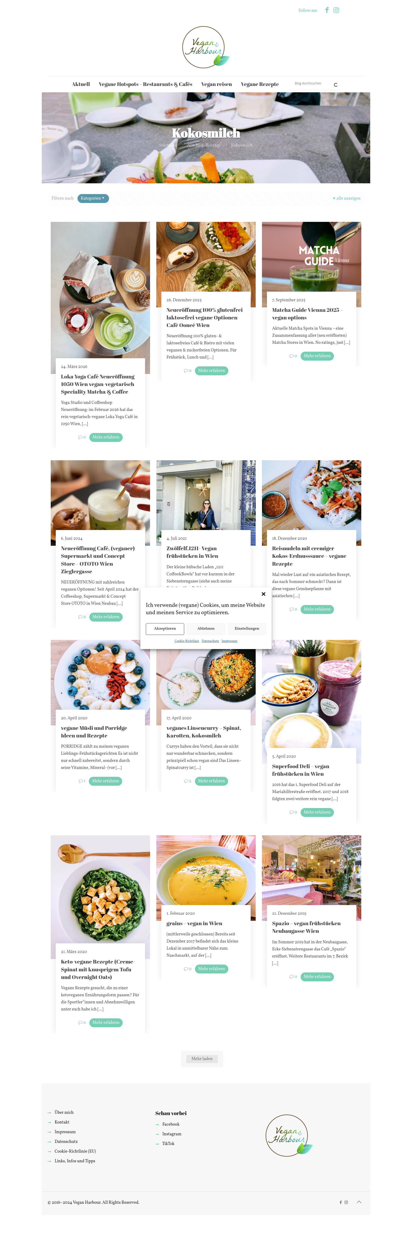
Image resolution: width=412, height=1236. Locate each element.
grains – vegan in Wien (194, 923)
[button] (263, 594)
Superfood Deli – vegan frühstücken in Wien (300, 769)
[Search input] (311, 83)
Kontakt (62, 1122)
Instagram (172, 1134)
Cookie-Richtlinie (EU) (75, 1151)
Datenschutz (210, 641)
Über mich (64, 1113)
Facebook (170, 1124)
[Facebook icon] (327, 10)
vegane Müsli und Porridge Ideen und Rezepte (94, 731)
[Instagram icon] (336, 10)
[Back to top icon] (358, 1202)
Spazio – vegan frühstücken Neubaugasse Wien (306, 926)
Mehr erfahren (106, 437)
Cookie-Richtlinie (187, 641)
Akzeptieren (165, 629)
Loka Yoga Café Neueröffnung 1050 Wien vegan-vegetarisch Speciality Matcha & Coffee (98, 384)
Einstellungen (247, 629)
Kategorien (93, 198)
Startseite (168, 145)
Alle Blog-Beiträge (204, 145)
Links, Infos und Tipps (75, 1161)
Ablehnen (206, 629)
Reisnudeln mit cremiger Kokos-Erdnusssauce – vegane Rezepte (309, 555)
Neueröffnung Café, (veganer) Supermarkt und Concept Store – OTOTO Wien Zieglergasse (98, 559)
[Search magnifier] (333, 83)
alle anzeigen (346, 198)
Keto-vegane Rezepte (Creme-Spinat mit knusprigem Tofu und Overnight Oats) (98, 969)
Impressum (229, 641)
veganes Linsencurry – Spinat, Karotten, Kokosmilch (204, 731)
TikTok (168, 1144)
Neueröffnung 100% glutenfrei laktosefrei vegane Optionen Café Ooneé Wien (205, 317)
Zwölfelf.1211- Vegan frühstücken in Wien (192, 551)
